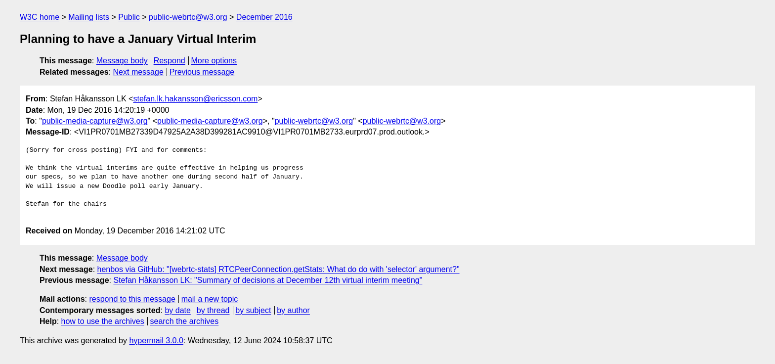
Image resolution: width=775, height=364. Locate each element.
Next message (138, 72)
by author (293, 310)
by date (177, 310)
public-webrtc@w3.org (188, 17)
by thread (213, 310)
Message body (122, 60)
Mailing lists (88, 17)
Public (129, 17)
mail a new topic (209, 299)
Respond (169, 60)
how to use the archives (102, 321)
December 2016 (264, 17)
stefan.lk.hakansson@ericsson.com (195, 98)
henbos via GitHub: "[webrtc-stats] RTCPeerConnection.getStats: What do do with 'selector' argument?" (278, 269)
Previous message (202, 72)
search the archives (184, 321)
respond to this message (132, 299)
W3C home (39, 17)
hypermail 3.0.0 (156, 340)
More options (214, 60)
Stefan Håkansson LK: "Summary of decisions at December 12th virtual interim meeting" (267, 280)
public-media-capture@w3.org (95, 121)
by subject (253, 310)
